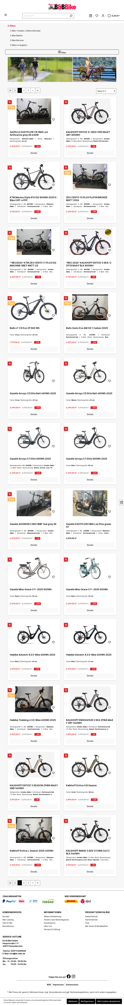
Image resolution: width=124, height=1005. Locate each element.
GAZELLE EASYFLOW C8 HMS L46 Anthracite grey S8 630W (29, 133)
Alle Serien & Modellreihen (96, 926)
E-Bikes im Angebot (18, 45)
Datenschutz (72, 985)
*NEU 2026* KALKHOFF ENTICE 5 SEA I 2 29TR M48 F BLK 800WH (88, 264)
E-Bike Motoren (17, 40)
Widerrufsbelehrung (52, 916)
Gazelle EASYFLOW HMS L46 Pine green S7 (88, 525)
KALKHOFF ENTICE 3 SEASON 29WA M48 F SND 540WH (34, 787)
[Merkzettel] (97, 16)
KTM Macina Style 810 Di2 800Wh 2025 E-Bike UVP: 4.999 (33, 199)
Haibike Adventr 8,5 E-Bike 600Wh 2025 (32, 654)
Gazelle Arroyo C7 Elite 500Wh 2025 (30, 458)
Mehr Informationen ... (20, 1002)
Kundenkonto (50, 923)
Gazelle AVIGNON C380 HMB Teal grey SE (33, 524)
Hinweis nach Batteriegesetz (56, 920)
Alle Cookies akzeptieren (108, 1001)
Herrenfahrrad (91, 920)
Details (34, 153)
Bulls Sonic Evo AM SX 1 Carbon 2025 (87, 328)
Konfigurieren (87, 1001)
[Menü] (6, 15)
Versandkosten (55, 992)
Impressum (58, 985)
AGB (49, 985)
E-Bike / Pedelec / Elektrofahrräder (25, 31)
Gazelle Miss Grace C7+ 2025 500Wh (31, 589)
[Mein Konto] (103, 15)
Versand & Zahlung (52, 929)
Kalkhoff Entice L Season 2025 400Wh (31, 850)
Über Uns (48, 926)
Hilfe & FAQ (7, 923)
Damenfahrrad (91, 916)
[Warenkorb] (113, 16)
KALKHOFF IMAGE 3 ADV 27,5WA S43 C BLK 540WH (88, 852)
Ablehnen (72, 1001)
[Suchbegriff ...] (45, 15)
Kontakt (6, 916)
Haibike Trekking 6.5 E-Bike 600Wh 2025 (33, 720)
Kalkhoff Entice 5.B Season (81, 785)
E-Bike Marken (16, 35)
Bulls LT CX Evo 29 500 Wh (25, 328)
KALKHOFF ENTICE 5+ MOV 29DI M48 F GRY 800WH (88, 133)
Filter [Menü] (62, 52)
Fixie (87, 923)
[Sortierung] (106, 91)
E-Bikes (12, 25)
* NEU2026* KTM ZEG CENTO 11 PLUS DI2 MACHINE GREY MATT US (33, 264)
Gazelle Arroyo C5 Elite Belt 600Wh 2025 (33, 393)
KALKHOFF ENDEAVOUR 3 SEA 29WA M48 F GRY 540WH (89, 721)
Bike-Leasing (8, 920)
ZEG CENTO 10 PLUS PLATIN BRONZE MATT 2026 (86, 199)
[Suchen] (71, 15)
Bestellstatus (8, 926)
